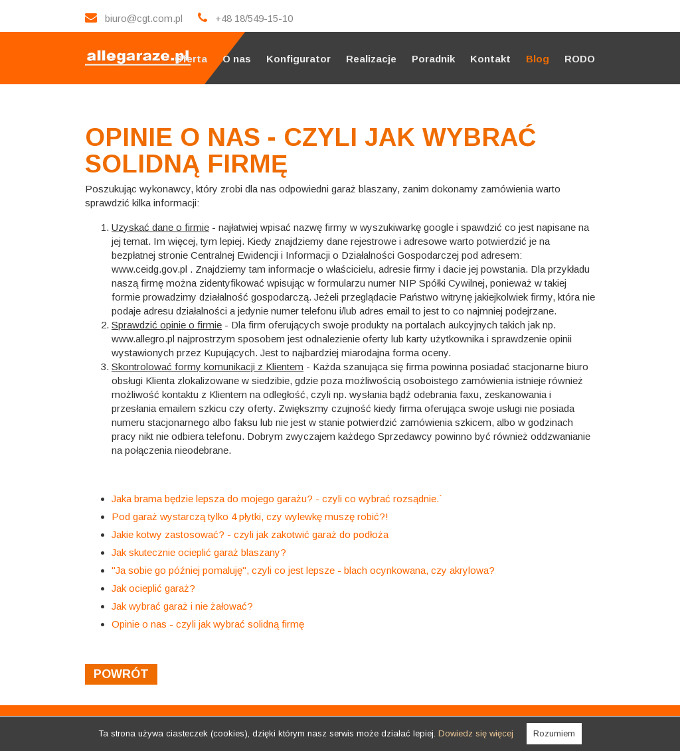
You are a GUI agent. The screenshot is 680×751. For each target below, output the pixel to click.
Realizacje (371, 58)
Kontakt (490, 58)
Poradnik (433, 58)
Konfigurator (298, 58)
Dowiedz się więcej (475, 733)
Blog (537, 58)
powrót (121, 674)
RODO (579, 58)
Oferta (191, 58)
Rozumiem (554, 733)
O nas (236, 58)
